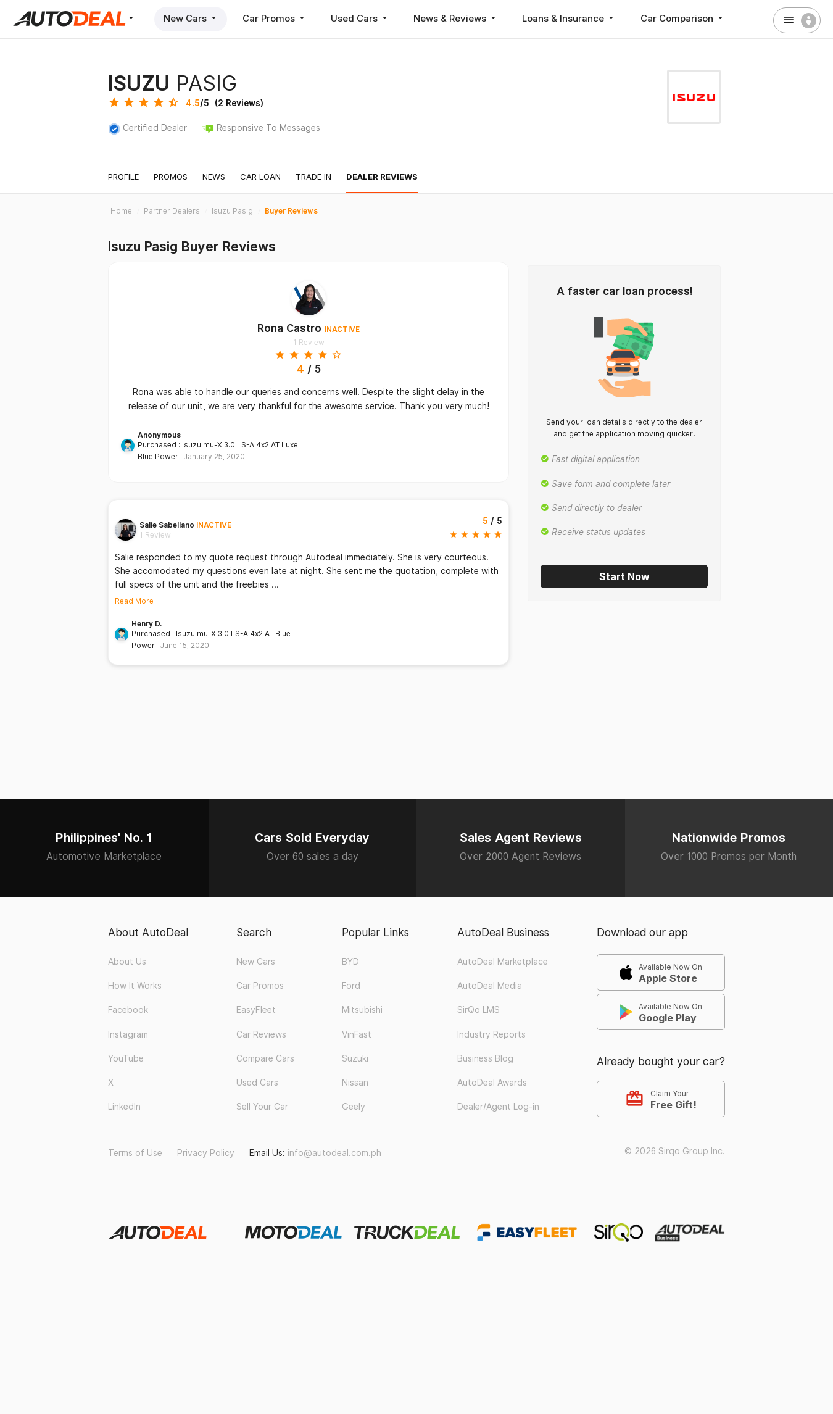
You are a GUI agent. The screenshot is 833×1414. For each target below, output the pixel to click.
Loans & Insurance (571, 18)
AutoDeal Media (489, 986)
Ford (351, 986)
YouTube (126, 1058)
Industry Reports (491, 1034)
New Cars (191, 18)
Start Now (624, 576)
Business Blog (485, 1058)
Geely (353, 1107)
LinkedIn (124, 1107)
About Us (127, 962)
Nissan (355, 1083)
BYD (350, 962)
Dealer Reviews (382, 176)
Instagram (128, 1034)
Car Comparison (685, 18)
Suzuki (355, 1058)
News (213, 176)
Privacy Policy (205, 1153)
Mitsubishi (362, 1010)
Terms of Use (135, 1153)
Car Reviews (261, 1034)
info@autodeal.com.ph (334, 1153)
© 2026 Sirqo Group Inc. (674, 1151)
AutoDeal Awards (492, 1083)
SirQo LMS (478, 1010)
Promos (171, 176)
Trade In (313, 176)
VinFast (356, 1034)
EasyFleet (256, 1010)
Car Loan (260, 176)
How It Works (135, 986)
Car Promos (275, 18)
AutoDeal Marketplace (502, 962)
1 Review (309, 342)
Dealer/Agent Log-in (498, 1107)
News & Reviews (457, 18)
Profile (123, 176)
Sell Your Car (262, 1107)
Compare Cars (265, 1058)
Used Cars (361, 18)
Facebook (128, 1010)
